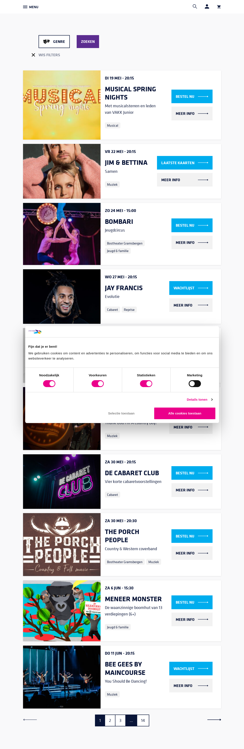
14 (143, 720)
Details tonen (197, 399)
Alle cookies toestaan (184, 413)
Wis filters (46, 54)
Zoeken (88, 41)
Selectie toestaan (121, 413)
